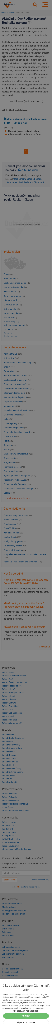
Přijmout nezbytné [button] (26, 1022)
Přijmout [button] (26, 1016)
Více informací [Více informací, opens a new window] (38, 1008)
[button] (26, 1011)
